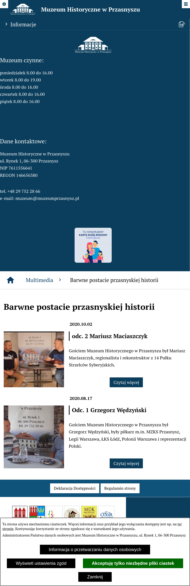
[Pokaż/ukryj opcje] (4, 4)
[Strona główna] (10, 280)
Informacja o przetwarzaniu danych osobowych (95, 549)
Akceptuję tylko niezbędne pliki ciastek (133, 563)
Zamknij (95, 576)
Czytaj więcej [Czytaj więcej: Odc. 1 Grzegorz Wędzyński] (126, 463)
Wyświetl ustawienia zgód (41, 563)
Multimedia (44, 280)
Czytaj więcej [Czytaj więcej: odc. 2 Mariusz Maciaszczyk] (126, 382)
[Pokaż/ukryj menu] (185, 4)
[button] (93, 51)
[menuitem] (74, 488)
